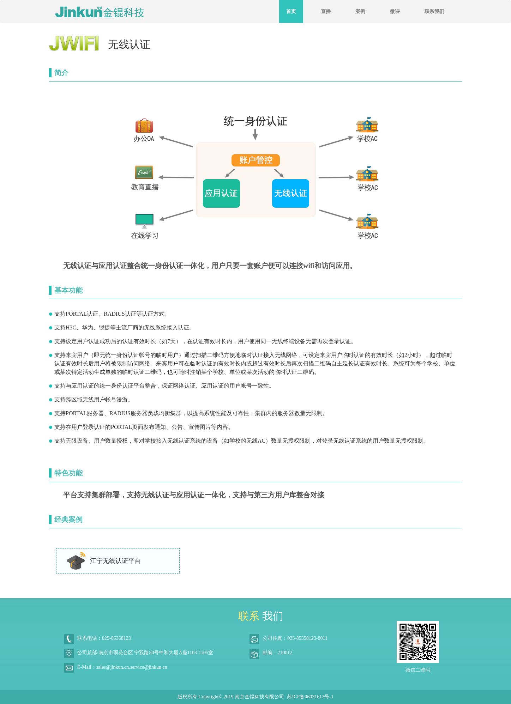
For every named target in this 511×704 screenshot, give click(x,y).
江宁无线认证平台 (103, 561)
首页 (291, 11)
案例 (360, 11)
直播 (326, 11)
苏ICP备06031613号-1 (310, 696)
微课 (395, 11)
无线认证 (129, 44)
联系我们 (434, 11)
